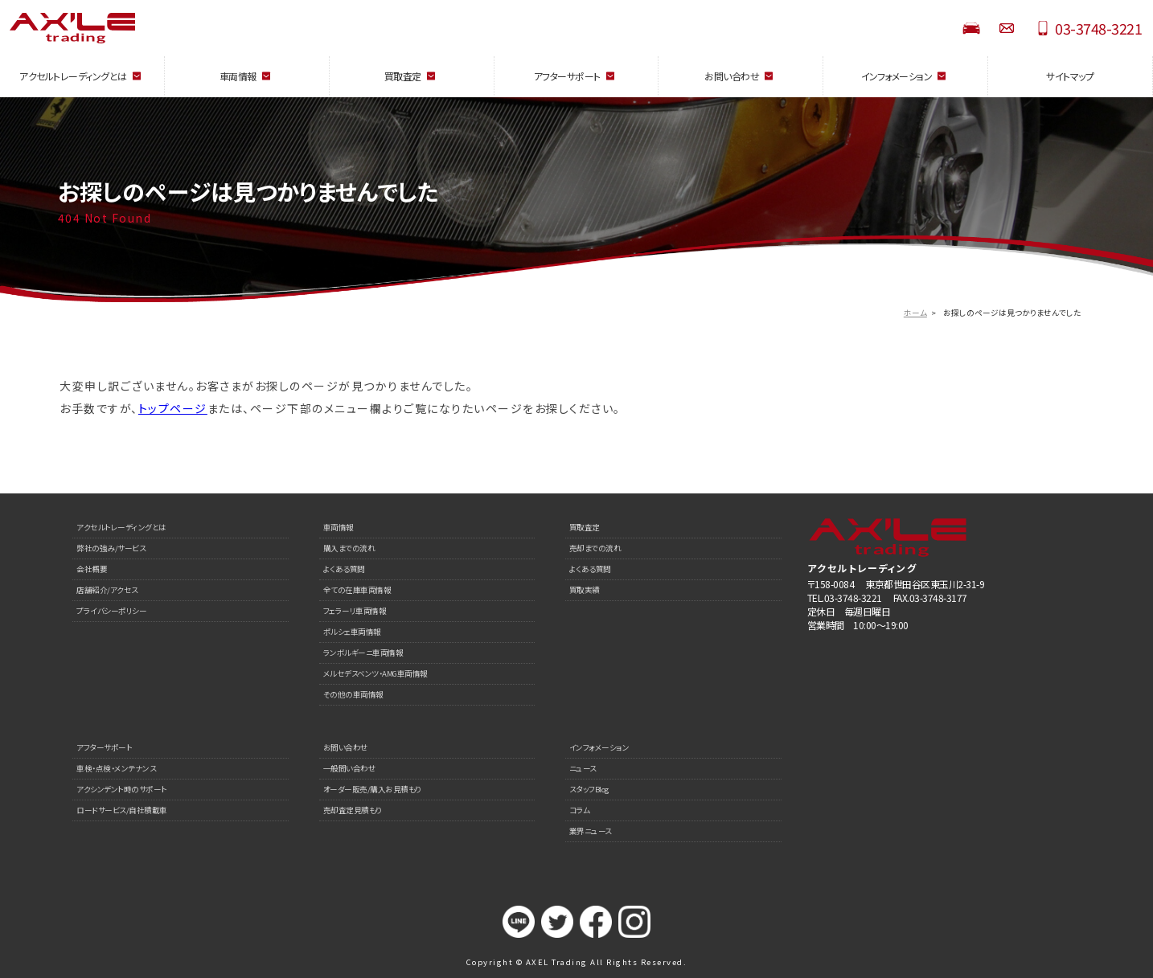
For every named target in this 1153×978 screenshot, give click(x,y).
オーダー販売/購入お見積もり (372, 789)
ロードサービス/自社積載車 (121, 810)
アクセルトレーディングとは (121, 527)
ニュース (583, 768)
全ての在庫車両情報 (357, 589)
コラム (579, 810)
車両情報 (338, 527)
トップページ (172, 408)
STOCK (971, 28)
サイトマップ (1070, 76)
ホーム (915, 312)
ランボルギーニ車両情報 (363, 652)
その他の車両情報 (353, 694)
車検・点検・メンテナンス (116, 768)
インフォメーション (599, 747)
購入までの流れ (349, 548)
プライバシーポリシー (111, 610)
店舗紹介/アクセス (107, 589)
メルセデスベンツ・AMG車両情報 (375, 673)
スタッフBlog (589, 789)
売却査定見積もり (352, 810)
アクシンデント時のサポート (121, 789)
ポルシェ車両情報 (352, 631)
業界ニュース (590, 831)
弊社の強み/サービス (111, 548)
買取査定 (584, 527)
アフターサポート (104, 747)
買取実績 (584, 589)
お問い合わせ (1006, 28)
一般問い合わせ (349, 768)
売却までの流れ (595, 548)
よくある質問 (344, 569)
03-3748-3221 (1098, 28)
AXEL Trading (144, 28)
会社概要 (91, 569)
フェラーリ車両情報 (355, 610)
